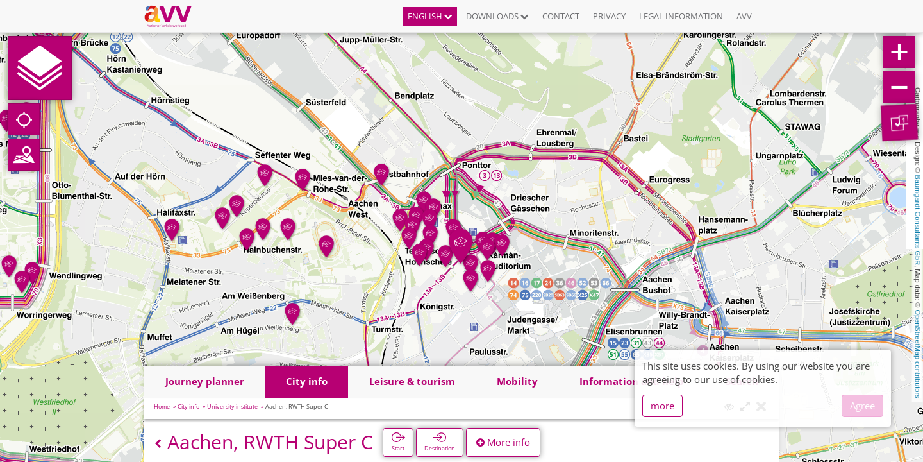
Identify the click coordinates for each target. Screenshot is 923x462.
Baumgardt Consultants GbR (918, 220)
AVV (744, 16)
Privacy (609, 16)
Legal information (681, 16)
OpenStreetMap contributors (918, 353)
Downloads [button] (497, 16)
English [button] (430, 16)
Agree (862, 405)
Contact (560, 16)
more (662, 405)
